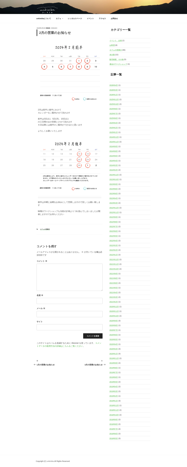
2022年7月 (113, 227)
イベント (90, 19)
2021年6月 (113, 283)
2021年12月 (114, 259)
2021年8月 (113, 278)
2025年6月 (113, 118)
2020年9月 (113, 321)
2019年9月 (113, 363)
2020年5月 (113, 339)
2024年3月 (113, 165)
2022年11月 (114, 212)
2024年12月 (114, 137)
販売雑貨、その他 (116, 59)
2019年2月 (113, 396)
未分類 (112, 55)
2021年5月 (113, 288)
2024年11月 (114, 142)
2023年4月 (113, 198)
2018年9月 (113, 420)
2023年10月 (114, 179)
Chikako (54, 28)
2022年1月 (113, 255)
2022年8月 (113, 222)
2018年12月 (114, 405)
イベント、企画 (115, 41)
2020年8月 (113, 325)
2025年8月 (113, 109)
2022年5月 (113, 236)
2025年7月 (113, 114)
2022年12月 (114, 208)
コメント (42, 261)
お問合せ (114, 19)
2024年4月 (113, 161)
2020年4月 (113, 344)
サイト (40, 322)
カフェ (60, 19)
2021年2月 (113, 302)
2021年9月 (113, 274)
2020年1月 (113, 354)
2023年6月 (113, 194)
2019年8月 (113, 368)
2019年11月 (114, 358)
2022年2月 (113, 250)
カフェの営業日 (45, 229)
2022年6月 (113, 231)
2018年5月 (113, 438)
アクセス (102, 19)
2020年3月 (113, 349)
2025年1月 (113, 132)
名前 (40, 295)
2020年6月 (113, 335)
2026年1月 (113, 95)
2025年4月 (113, 123)
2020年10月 (114, 316)
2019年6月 (113, 377)
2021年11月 (114, 264)
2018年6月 (113, 434)
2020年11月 (114, 311)
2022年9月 (113, 217)
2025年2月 (113, 128)
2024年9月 (113, 146)
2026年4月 (113, 85)
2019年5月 (113, 382)
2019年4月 (113, 387)
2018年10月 (114, 415)
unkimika (50, 461)
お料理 (112, 45)
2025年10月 (114, 104)
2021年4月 (113, 292)
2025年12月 (114, 99)
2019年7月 (113, 372)
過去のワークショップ (118, 64)
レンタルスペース (75, 19)
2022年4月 (113, 241)
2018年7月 (113, 429)
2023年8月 (113, 189)
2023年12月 (114, 175)
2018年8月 (113, 424)
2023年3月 (113, 203)
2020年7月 (113, 330)
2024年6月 (113, 156)
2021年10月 (114, 269)
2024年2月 (113, 170)
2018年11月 (114, 410)
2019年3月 (113, 391)
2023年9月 (113, 184)
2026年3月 (113, 90)
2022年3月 (113, 245)
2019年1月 (113, 401)
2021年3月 (113, 297)
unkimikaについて (43, 19)
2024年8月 (113, 151)
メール (41, 308)
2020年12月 (114, 307)
